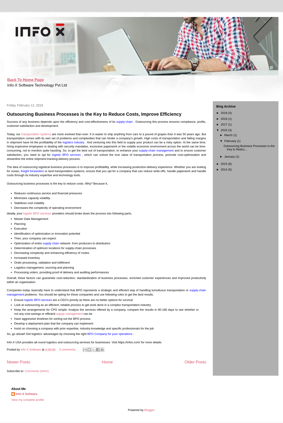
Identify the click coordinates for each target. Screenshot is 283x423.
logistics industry (74, 142)
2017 (224, 124)
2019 (224, 113)
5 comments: (68, 349)
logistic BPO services (67, 154)
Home (107, 362)
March (228, 135)
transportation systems (36, 134)
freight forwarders (33, 171)
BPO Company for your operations (110, 334)
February (230, 141)
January (230, 156)
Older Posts (195, 362)
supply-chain (125, 121)
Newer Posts (18, 362)
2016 (224, 130)
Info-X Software (26, 394)
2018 (224, 118)
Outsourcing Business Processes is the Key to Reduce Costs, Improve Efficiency (94, 114)
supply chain (51, 243)
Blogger (149, 410)
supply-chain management (157, 150)
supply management (70, 313)
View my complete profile (27, 399)
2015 (224, 164)
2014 (224, 169)
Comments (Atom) (37, 371)
